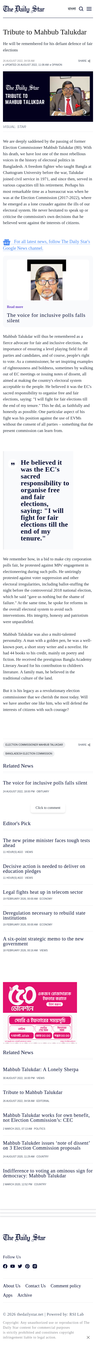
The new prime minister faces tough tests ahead (46, 843)
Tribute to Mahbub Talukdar (32, 1092)
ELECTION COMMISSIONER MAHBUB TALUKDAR (34, 744)
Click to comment (48, 808)
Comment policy (66, 1285)
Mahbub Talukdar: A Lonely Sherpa (40, 1069)
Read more (15, 307)
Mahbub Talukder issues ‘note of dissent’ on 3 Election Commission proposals (46, 1145)
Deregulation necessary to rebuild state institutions (44, 915)
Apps (8, 1295)
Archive (25, 1295)
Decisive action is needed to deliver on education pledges (44, 868)
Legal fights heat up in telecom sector (43, 892)
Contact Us (35, 1285)
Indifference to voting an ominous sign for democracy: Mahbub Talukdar (48, 1173)
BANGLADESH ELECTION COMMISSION (28, 753)
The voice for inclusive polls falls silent (46, 317)
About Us (11, 1285)
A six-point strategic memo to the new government (43, 941)
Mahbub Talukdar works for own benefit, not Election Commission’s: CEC (46, 1117)
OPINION (57, 64)
